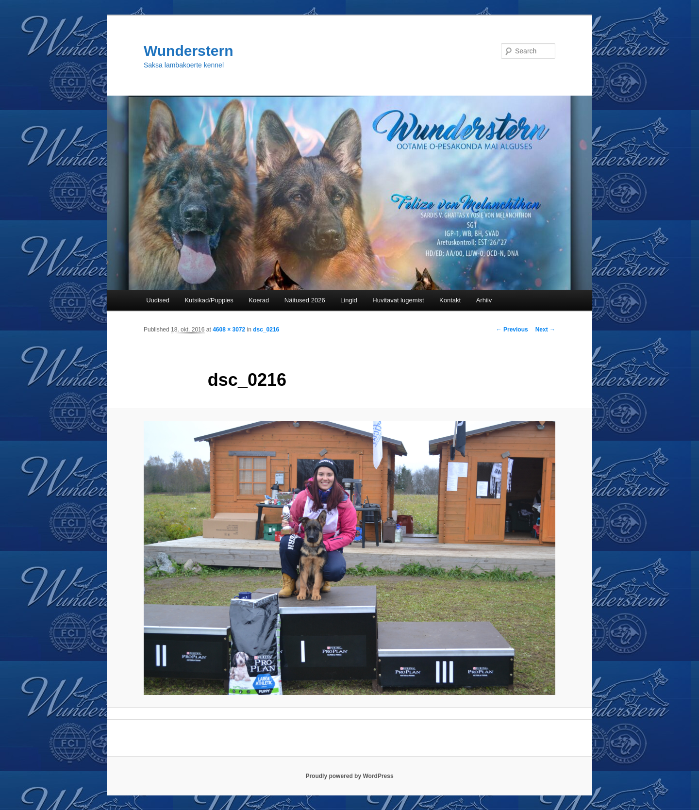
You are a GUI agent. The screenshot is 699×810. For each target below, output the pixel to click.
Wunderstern (188, 51)
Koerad (259, 300)
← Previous (512, 329)
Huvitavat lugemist (398, 300)
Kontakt (450, 300)
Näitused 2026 (304, 300)
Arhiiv (484, 300)
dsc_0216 (266, 329)
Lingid (348, 300)
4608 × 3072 (229, 329)
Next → (545, 329)
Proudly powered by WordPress (349, 776)
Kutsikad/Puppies (208, 300)
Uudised (157, 300)
